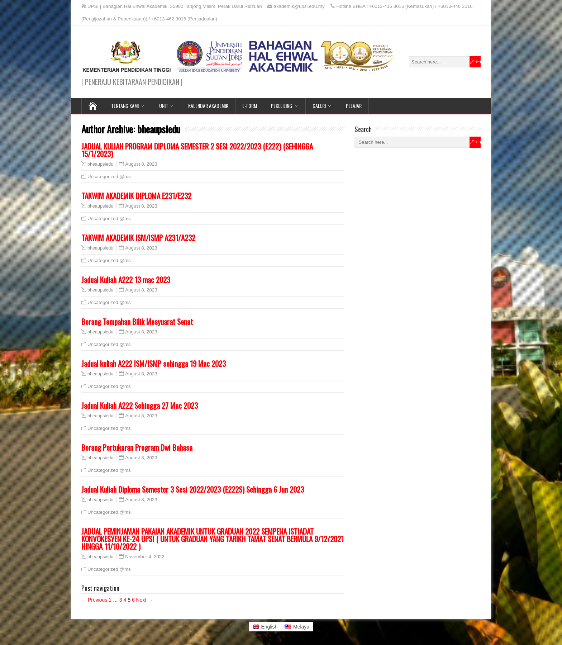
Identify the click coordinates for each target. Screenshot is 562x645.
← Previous (94, 600)
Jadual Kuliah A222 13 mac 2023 (125, 279)
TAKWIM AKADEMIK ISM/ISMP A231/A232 (138, 237)
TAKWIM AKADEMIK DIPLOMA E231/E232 (136, 195)
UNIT (163, 105)
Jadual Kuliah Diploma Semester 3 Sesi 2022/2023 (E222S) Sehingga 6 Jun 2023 (192, 489)
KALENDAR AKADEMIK (208, 105)
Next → (144, 600)
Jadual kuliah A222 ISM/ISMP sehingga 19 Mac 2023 (153, 363)
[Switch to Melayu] (297, 626)
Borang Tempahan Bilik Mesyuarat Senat (137, 321)
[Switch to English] (265, 626)
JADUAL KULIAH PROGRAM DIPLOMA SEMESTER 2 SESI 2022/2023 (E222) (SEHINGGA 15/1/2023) (197, 150)
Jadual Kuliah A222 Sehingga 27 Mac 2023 (139, 405)
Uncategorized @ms (109, 176)
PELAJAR (354, 105)
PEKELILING (281, 105)
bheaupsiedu (100, 164)
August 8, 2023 (141, 164)
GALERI (319, 105)
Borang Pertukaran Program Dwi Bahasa (136, 447)
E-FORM (249, 105)
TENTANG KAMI (125, 105)
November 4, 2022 (144, 556)
